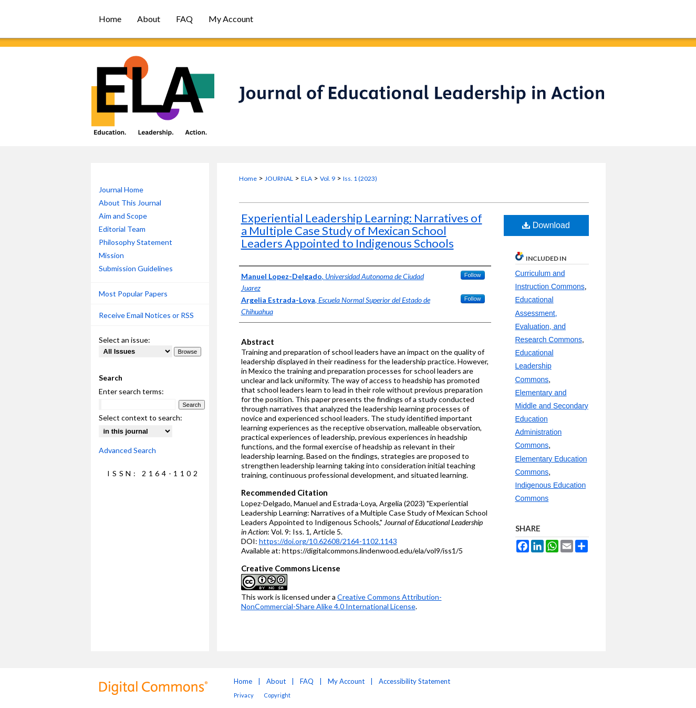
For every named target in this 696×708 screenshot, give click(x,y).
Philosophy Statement (135, 242)
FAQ (307, 681)
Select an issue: (124, 339)
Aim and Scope (123, 215)
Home (248, 178)
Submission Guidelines (136, 268)
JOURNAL (279, 178)
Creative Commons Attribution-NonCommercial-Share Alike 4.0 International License (341, 601)
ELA (306, 178)
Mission (111, 255)
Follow (472, 275)
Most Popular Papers (133, 293)
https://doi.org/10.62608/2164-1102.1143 (328, 541)
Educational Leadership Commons (534, 365)
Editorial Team (122, 228)
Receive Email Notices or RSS (146, 315)
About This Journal (130, 202)
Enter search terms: (131, 391)
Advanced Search (127, 450)
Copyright (277, 695)
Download (546, 225)
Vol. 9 (327, 178)
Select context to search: (140, 417)
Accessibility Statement (414, 681)
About (276, 681)
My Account (346, 681)
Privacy (244, 695)
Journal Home (121, 189)
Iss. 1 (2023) (360, 178)
